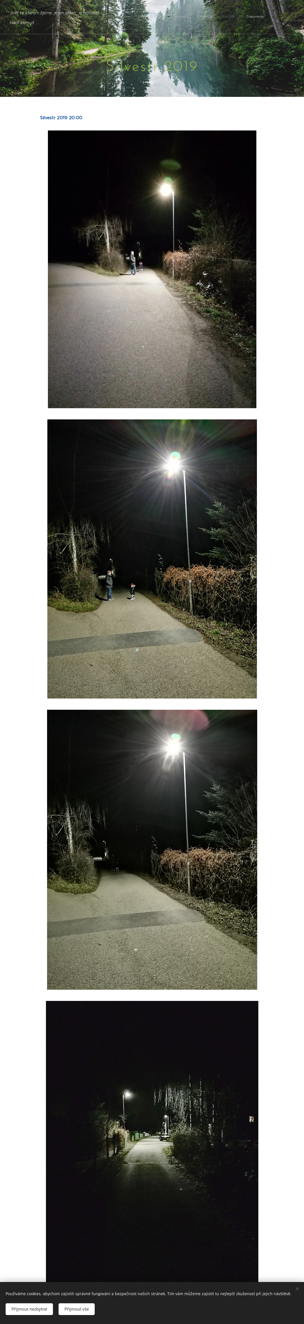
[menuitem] (204, 17)
